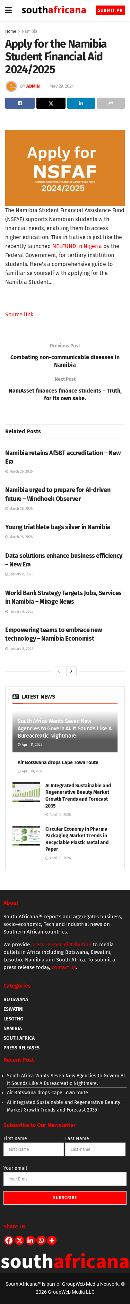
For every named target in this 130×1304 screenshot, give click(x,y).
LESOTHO (13, 1019)
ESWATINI (13, 1009)
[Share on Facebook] (20, 103)
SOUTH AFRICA (19, 1038)
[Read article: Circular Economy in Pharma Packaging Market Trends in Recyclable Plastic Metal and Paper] (26, 836)
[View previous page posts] (59, 671)
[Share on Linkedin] (81, 103)
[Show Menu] (8, 10)
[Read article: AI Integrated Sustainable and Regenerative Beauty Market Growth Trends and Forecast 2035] (26, 792)
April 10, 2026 (30, 771)
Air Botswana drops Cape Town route (58, 762)
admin (33, 86)
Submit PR (110, 10)
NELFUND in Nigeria (77, 246)
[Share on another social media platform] (111, 103)
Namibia (29, 31)
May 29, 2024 (62, 86)
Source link (19, 314)
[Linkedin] (30, 1240)
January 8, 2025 (19, 574)
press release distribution (61, 944)
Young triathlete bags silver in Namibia (57, 527)
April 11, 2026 (30, 745)
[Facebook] (9, 1240)
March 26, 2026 (19, 472)
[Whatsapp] (41, 1240)
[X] (19, 1240)
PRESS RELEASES (21, 1048)
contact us (64, 967)
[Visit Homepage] (54, 10)
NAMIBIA (12, 1028)
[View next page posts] (71, 671)
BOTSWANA (15, 999)
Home (10, 31)
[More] (52, 1240)
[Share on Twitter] (51, 103)
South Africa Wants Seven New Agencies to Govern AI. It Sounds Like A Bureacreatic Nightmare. (65, 728)
